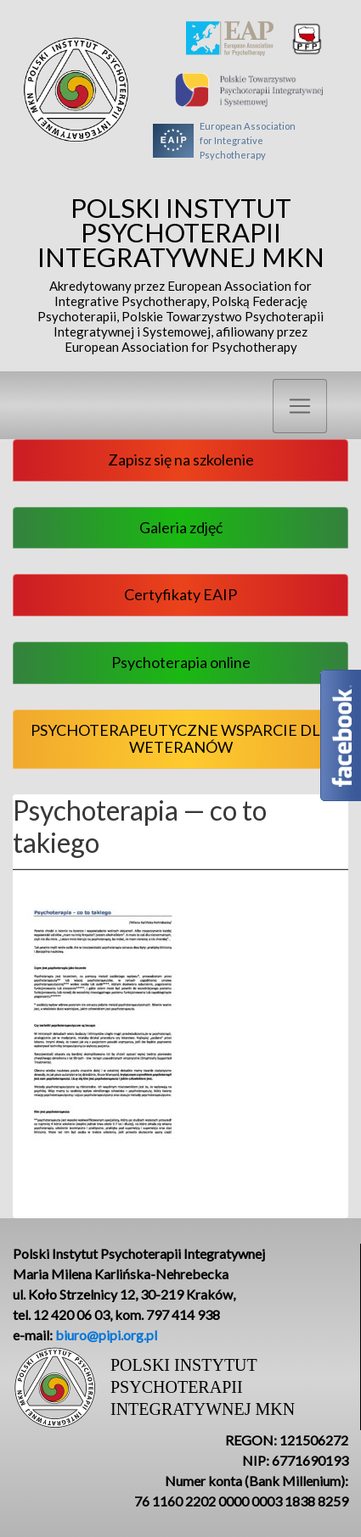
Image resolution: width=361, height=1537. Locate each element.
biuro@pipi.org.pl (106, 1335)
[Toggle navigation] (300, 406)
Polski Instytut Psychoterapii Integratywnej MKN (180, 275)
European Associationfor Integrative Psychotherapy (224, 141)
